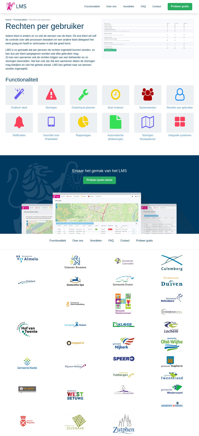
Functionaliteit (92, 6)
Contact (157, 6)
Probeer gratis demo (99, 180)
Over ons (111, 6)
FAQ (143, 6)
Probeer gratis (180, 6)
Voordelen (128, 6)
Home (8, 19)
